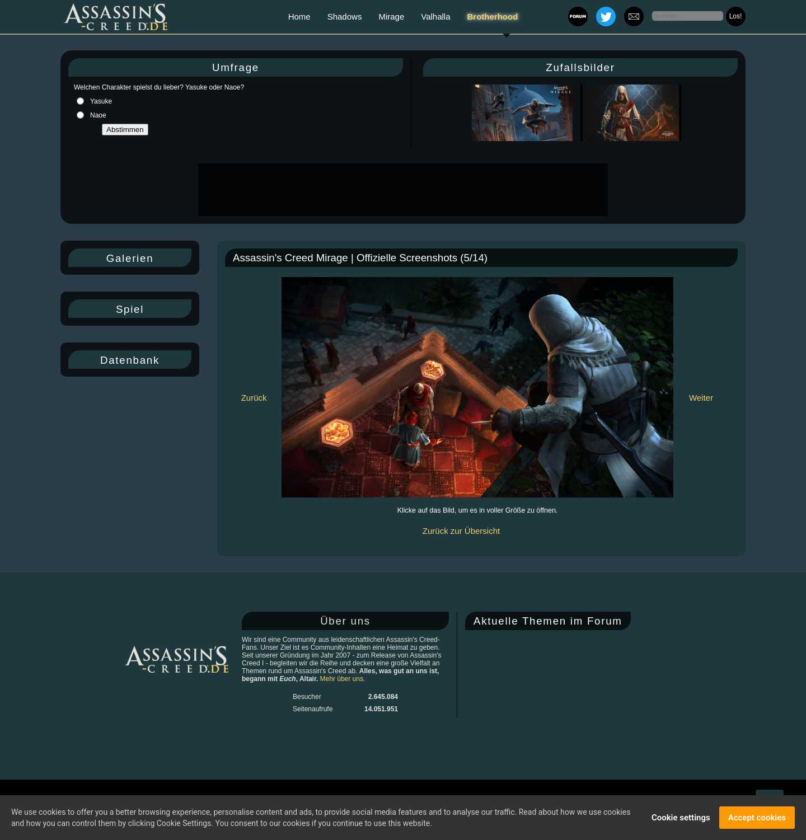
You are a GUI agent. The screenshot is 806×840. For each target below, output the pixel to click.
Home (299, 16)
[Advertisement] (402, 190)
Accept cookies (757, 818)
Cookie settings (681, 818)
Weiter (701, 397)
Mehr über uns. (342, 679)
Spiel (130, 309)
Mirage (391, 16)
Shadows (344, 16)
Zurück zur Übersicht (461, 531)
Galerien (130, 258)
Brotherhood (492, 16)
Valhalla (435, 16)
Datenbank (130, 360)
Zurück (254, 397)
